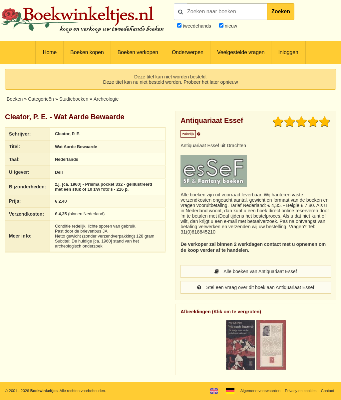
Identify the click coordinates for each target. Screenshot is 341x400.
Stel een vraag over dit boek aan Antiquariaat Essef (255, 287)
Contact (327, 391)
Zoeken (280, 11)
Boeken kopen (87, 52)
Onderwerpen (187, 52)
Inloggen (288, 52)
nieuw (230, 26)
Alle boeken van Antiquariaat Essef (255, 271)
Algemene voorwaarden (260, 391)
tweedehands (197, 26)
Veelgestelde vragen (240, 52)
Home (50, 52)
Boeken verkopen (138, 52)
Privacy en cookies (300, 391)
